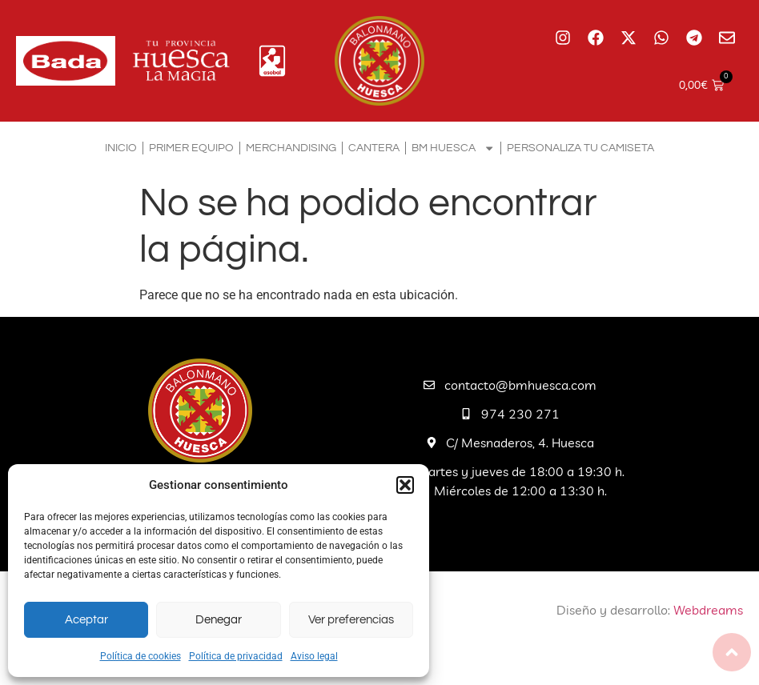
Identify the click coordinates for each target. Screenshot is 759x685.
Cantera (374, 148)
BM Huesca (453, 148)
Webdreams (708, 610)
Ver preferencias (351, 620)
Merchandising (291, 148)
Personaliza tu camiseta (580, 148)
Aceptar (86, 620)
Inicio (121, 148)
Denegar (218, 620)
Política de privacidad (236, 656)
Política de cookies (140, 656)
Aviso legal (314, 656)
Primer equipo (191, 148)
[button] (405, 485)
